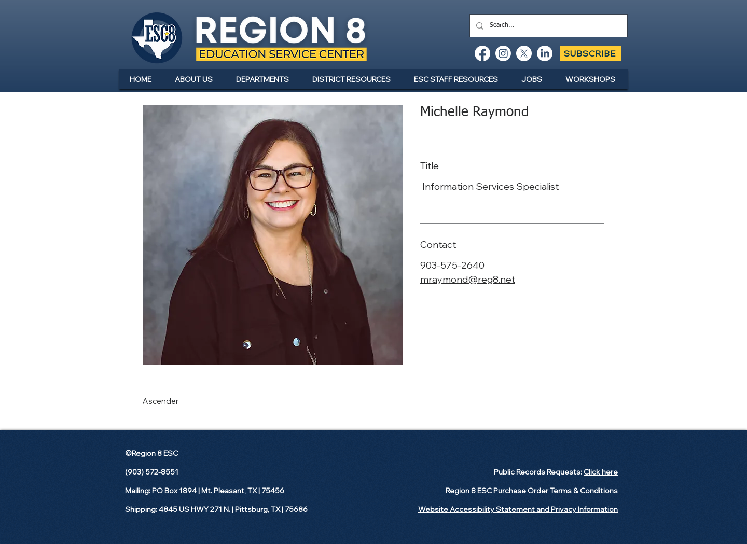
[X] (524, 53)
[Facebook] (482, 53)
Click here (601, 472)
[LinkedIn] (544, 53)
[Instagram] (503, 53)
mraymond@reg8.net (467, 279)
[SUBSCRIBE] (590, 53)
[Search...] (547, 26)
